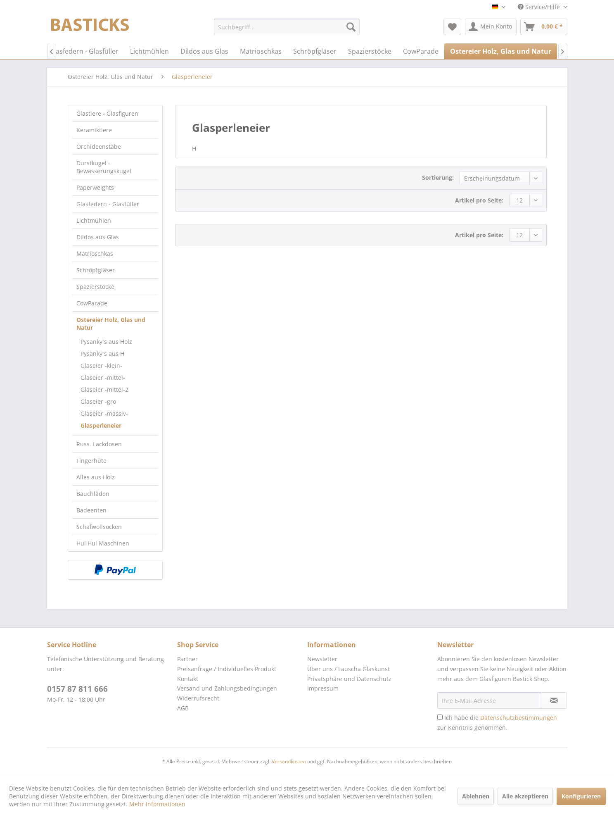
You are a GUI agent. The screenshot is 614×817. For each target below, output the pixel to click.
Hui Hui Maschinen (102, 543)
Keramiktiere (94, 130)
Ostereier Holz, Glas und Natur (110, 323)
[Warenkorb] (543, 27)
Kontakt (187, 679)
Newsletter (322, 659)
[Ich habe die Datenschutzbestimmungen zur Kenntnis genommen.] (440, 717)
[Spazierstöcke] (369, 51)
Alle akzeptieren (525, 796)
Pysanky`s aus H (102, 353)
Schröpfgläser (95, 270)
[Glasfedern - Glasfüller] (83, 51)
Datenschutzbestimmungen (518, 718)
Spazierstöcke (95, 287)
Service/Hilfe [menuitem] (540, 7)
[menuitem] (287, 27)
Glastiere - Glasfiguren (107, 113)
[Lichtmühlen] (149, 51)
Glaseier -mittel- (103, 377)
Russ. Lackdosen (99, 444)
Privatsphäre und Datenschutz (349, 679)
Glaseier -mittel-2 (104, 389)
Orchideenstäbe (98, 146)
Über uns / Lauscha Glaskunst (348, 669)
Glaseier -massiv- (104, 413)
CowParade (91, 303)
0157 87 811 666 (77, 689)
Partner (187, 659)
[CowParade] (420, 51)
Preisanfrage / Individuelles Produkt (226, 669)
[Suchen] (351, 27)
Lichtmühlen (93, 220)
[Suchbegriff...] (287, 27)
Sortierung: (438, 177)
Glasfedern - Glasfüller (107, 204)
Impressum (323, 688)
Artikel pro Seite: (479, 200)
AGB (183, 708)
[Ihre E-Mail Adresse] (489, 700)
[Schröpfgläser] (314, 51)
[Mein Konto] (491, 27)
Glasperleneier (101, 425)
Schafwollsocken (99, 527)
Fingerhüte (91, 460)
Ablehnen (475, 796)
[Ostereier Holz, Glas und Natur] (500, 51)
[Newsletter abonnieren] (554, 700)
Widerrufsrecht (198, 698)
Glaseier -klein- (101, 365)
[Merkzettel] (452, 27)
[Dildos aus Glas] (204, 51)
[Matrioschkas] (260, 51)
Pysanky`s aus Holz (106, 341)
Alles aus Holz (95, 477)
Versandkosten (289, 761)
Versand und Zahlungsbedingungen (227, 688)
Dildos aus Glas (97, 237)
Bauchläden (92, 494)
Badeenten (91, 510)
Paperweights (95, 187)
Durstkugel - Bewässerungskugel (103, 167)
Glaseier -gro (98, 401)
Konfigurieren (581, 796)
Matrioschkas (94, 253)
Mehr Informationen (157, 804)
